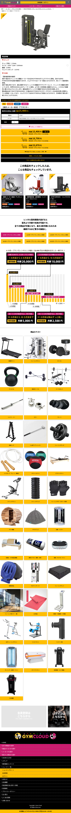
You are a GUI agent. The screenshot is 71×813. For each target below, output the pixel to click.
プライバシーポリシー (8, 791)
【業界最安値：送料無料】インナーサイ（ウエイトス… (36, 198)
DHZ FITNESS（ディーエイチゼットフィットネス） (32, 118)
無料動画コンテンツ (8, 764)
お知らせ (4, 779)
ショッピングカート (8, 770)
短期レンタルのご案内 (35, 156)
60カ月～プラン (59, 241)
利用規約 (4, 788)
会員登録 (4, 773)
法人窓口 (4, 794)
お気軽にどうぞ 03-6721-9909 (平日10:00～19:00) (35, 811)
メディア (4, 761)
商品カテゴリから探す (8, 749)
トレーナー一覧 (6, 767)
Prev (4, 190)
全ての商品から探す (8, 745)
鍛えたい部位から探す (8, 755)
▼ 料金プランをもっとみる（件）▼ (35, 152)
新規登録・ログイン (43, 2)
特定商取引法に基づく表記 (10, 785)
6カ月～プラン (11, 235)
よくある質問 (6, 797)
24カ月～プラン (59, 235)
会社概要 (4, 782)
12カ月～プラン (35, 235)
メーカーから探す (7, 752)
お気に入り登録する (36, 127)
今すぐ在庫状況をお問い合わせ (35, 160)
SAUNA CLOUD (6, 758)
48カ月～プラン (35, 241)
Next (67, 190)
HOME (4, 742)
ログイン (4, 776)
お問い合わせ (6, 800)
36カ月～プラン (12, 241)
